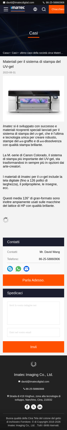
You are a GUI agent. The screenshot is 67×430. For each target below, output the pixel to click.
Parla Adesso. (33, 280)
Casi (14, 52)
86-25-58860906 (53, 2)
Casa (6, 52)
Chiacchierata (58, 9)
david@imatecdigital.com (18, 2)
